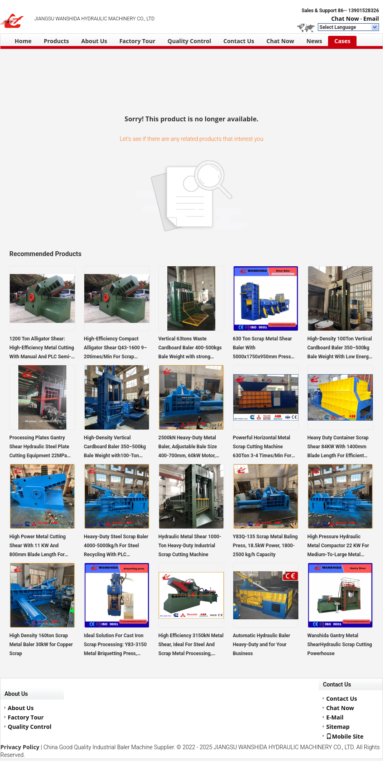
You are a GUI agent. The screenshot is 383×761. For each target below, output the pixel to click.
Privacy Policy (19, 747)
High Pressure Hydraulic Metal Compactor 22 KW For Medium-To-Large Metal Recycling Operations (338, 546)
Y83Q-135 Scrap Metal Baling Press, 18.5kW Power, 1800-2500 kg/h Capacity (265, 545)
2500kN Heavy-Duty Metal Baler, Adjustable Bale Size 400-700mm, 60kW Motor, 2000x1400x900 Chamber (187, 447)
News (314, 41)
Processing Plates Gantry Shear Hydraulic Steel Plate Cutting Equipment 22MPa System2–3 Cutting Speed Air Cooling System (41, 447)
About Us (94, 41)
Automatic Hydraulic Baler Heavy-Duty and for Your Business (261, 644)
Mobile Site (344, 736)
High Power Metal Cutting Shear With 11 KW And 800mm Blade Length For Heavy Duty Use (37, 546)
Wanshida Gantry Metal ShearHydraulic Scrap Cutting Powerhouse (339, 644)
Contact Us (238, 41)
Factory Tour (137, 41)
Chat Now (345, 18)
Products (56, 41)
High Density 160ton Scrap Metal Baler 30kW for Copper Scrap (41, 644)
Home (23, 41)
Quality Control (189, 41)
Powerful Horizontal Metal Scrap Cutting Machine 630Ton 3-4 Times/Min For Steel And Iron (262, 447)
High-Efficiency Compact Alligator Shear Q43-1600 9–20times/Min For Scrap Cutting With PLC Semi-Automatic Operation (115, 348)
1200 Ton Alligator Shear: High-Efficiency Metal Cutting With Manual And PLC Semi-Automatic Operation (41, 348)
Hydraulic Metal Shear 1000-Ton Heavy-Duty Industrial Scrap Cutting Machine (189, 545)
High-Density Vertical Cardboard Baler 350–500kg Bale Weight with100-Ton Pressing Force (115, 447)
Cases (342, 41)
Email (371, 18)
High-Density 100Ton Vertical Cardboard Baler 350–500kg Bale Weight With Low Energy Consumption (339, 348)
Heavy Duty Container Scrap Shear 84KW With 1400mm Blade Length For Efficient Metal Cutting (338, 447)
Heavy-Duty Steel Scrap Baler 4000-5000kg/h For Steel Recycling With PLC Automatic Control (116, 546)
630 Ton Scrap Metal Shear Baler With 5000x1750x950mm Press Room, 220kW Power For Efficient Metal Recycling (262, 348)
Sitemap (337, 727)
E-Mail (335, 717)
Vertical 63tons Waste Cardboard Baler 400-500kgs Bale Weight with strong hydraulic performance (190, 348)
